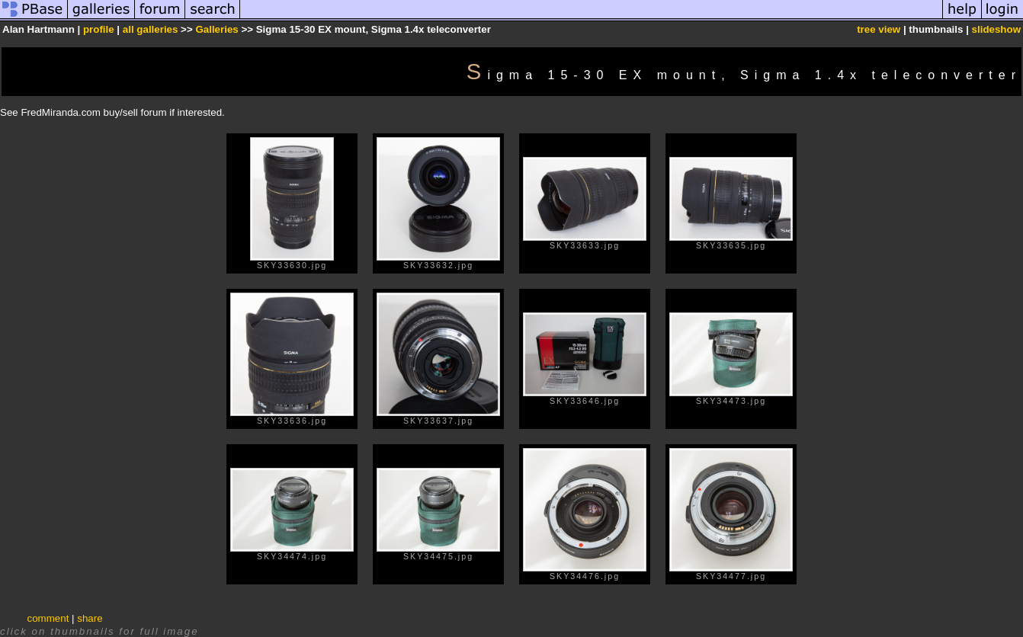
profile (98, 29)
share (89, 618)
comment (48, 618)
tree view (878, 29)
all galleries (150, 29)
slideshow (996, 29)
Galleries (216, 29)
